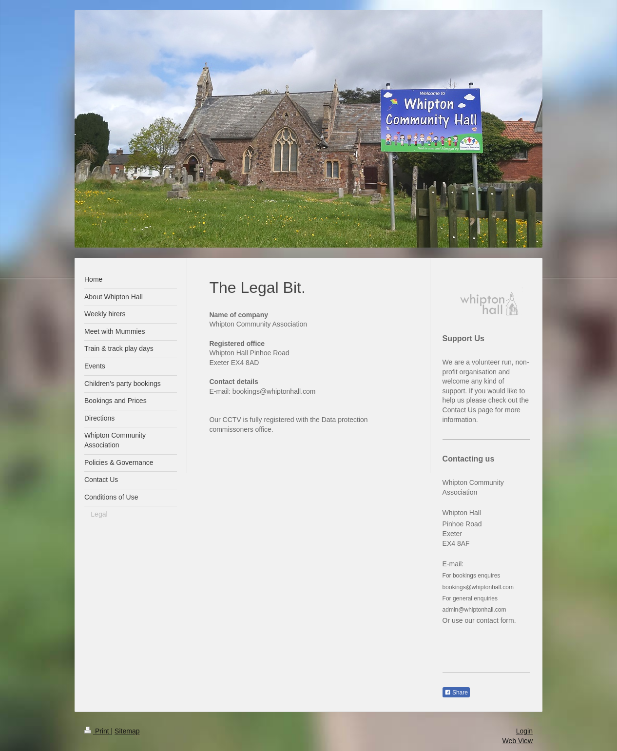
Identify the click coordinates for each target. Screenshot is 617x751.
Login (524, 731)
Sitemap (127, 731)
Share (456, 692)
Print (97, 731)
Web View (517, 741)
